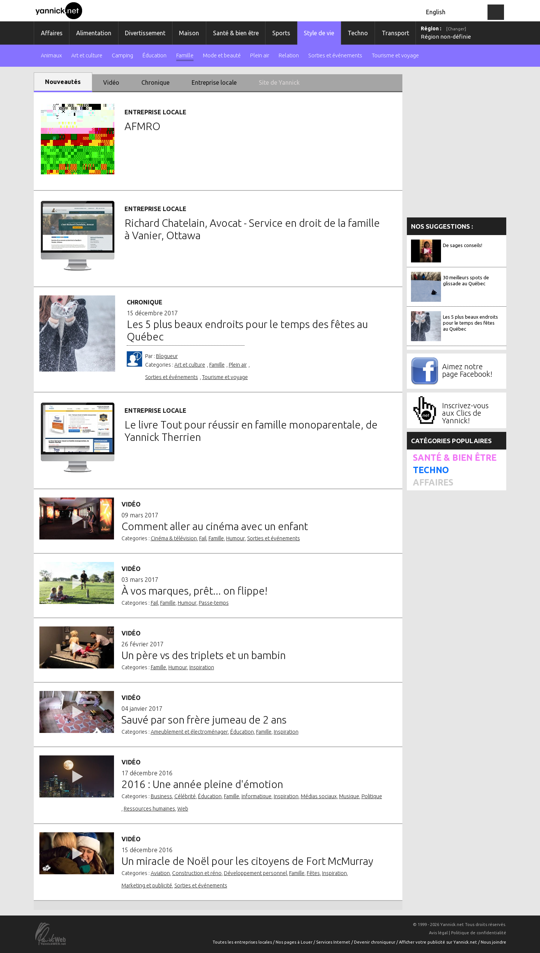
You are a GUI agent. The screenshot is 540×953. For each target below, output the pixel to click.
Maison (189, 33)
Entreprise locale (214, 82)
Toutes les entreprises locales (243, 942)
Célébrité (185, 796)
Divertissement (145, 33)
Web (182, 809)
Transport (395, 33)
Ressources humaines (149, 809)
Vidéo (111, 82)
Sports (281, 33)
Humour (235, 538)
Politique (372, 796)
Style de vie (319, 33)
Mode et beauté (222, 55)
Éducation (154, 55)
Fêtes (313, 873)
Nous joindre (493, 942)
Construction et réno (197, 873)
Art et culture (86, 55)
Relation (289, 55)
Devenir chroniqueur (375, 942)
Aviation (160, 873)
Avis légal (438, 933)
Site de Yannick (279, 82)
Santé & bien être (236, 33)
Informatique (257, 796)
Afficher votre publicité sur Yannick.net (438, 942)
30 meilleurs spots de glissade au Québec (466, 280)
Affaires (52, 33)
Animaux (51, 55)
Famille (185, 55)
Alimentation (93, 33)
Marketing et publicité (147, 886)
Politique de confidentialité (478, 933)
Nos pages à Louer (295, 942)
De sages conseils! (462, 245)
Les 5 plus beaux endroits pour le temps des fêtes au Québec (470, 322)
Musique (349, 796)
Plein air (259, 55)
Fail (202, 538)
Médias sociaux (319, 796)
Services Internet (333, 942)
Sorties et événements (335, 55)
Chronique (155, 82)
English (436, 12)
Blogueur (167, 356)
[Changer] (456, 29)
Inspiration (201, 667)
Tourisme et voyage (395, 55)
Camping (122, 55)
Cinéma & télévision (174, 538)
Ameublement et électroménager (189, 732)
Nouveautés (63, 81)
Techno (358, 33)
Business (161, 796)
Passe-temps (214, 603)
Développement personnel (255, 873)
